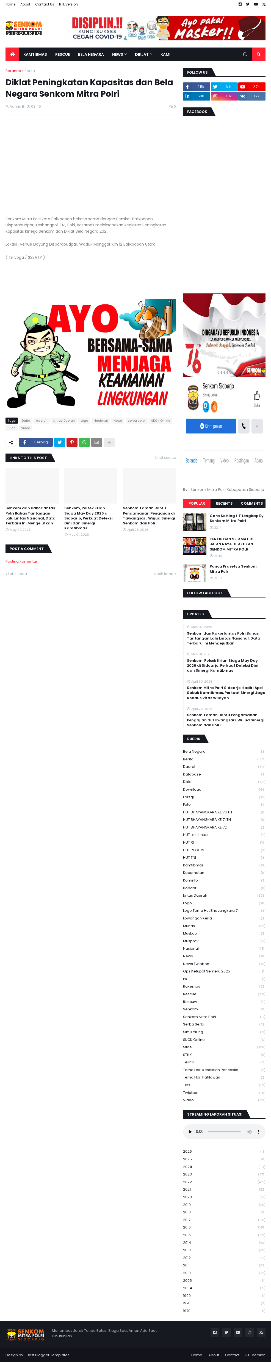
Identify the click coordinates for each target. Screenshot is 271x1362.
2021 (224, 1190)
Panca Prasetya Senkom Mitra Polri (233, 569)
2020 (224, 1197)
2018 (224, 1212)
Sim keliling (224, 1032)
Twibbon (224, 1093)
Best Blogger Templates (48, 1355)
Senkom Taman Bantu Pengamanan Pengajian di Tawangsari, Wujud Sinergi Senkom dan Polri (149, 516)
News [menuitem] (117, 54)
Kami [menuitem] (165, 54)
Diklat (224, 782)
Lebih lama (163, 573)
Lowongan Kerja (224, 918)
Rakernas (224, 986)
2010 (224, 1273)
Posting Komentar (21, 561)
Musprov (224, 941)
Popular (197, 503)
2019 (224, 1205)
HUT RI (224, 843)
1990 (224, 1296)
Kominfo (224, 880)
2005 (224, 1281)
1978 (224, 1303)
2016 (224, 1227)
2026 (224, 1152)
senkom (224, 1009)
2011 (224, 1265)
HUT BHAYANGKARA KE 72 (224, 827)
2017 (224, 1220)
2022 (224, 1182)
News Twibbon (224, 964)
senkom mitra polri (224, 1017)
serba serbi (136, 420)
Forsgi (224, 797)
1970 (224, 1311)
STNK (224, 1055)
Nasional (101, 420)
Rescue (224, 994)
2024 (224, 1167)
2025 (224, 1159)
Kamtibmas (224, 865)
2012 (224, 1258)
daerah (42, 420)
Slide (11, 428)
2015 (224, 1235)
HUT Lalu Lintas (224, 835)
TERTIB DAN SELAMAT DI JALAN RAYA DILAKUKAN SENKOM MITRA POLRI (231, 544)
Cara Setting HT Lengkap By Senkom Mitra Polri (237, 518)
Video (25, 428)
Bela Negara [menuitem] (91, 54)
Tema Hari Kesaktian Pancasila (224, 1070)
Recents (224, 503)
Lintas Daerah (64, 420)
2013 (224, 1250)
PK (224, 979)
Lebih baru (17, 573)
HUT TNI (224, 858)
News (118, 420)
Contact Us (44, 4)
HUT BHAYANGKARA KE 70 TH (224, 812)
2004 (224, 1288)
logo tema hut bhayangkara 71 (224, 911)
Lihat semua (165, 457)
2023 (224, 1174)
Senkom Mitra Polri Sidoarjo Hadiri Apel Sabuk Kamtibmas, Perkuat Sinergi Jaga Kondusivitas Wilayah (226, 692)
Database (224, 774)
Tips (224, 1085)
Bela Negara (224, 752)
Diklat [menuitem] (142, 54)
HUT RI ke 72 (224, 850)
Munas (224, 926)
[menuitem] (12, 54)
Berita (29, 70)
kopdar (224, 888)
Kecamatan (224, 873)
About (25, 4)
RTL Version (68, 4)
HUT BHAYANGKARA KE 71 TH (224, 820)
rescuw (224, 1002)
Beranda (13, 70)
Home (10, 4)
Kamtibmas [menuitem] (35, 54)
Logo (84, 420)
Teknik (224, 1062)
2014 (224, 1243)
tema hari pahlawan (224, 1077)
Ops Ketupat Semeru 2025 (224, 971)
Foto (224, 805)
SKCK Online (160, 420)
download (224, 790)
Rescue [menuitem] (62, 54)
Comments (252, 503)
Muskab (224, 933)
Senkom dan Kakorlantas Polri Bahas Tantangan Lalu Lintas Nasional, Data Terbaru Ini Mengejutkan (30, 516)
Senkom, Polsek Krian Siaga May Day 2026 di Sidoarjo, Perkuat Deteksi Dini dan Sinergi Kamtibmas (88, 518)
